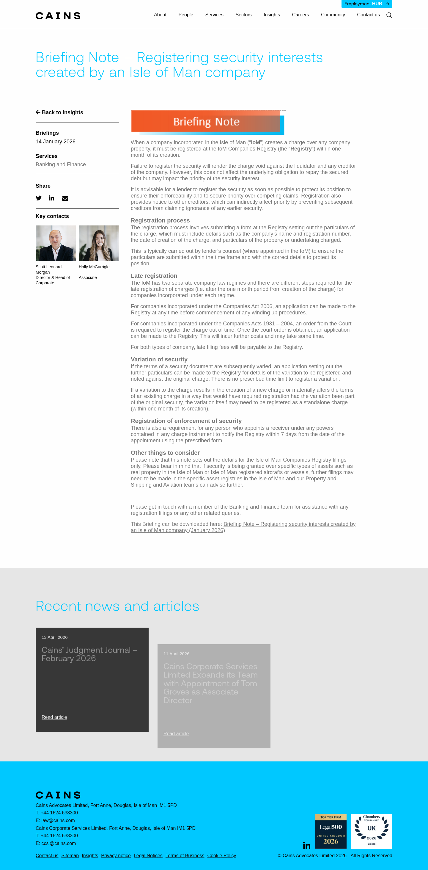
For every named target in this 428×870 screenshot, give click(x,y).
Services (214, 14)
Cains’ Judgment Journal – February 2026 (89, 663)
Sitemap (70, 855)
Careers (300, 14)
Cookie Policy (221, 855)
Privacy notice (116, 855)
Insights (272, 14)
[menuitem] (163, 15)
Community (333, 14)
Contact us (368, 14)
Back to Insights (59, 112)
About (160, 14)
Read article (54, 726)
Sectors (244, 14)
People (185, 14)
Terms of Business (185, 855)
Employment (366, 3)
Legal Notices (148, 855)
